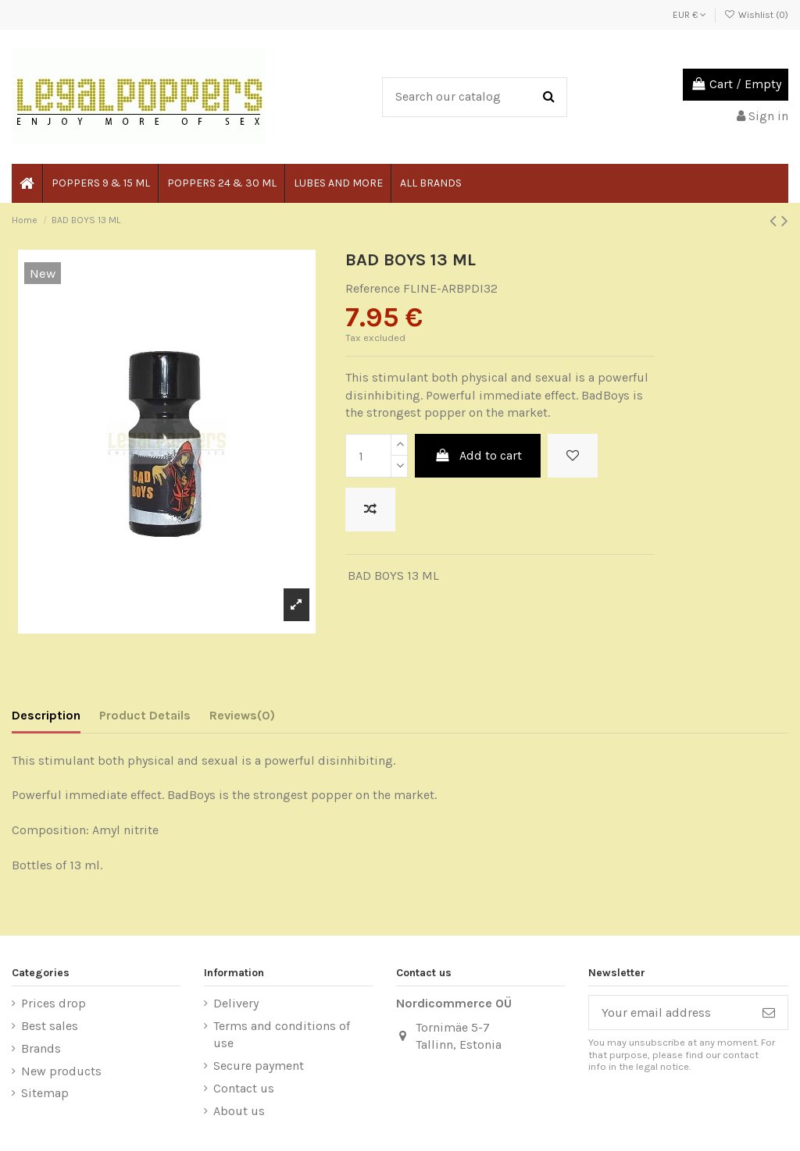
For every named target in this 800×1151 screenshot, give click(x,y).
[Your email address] (669, 1012)
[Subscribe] (769, 1012)
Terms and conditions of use (281, 1034)
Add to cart (478, 455)
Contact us (243, 1088)
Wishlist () (756, 14)
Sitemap (45, 1092)
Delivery (236, 1003)
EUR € (689, 14)
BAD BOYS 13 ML (393, 575)
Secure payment (258, 1065)
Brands (41, 1048)
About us (239, 1110)
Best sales (49, 1025)
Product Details (145, 715)
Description (46, 715)
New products (61, 1071)
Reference (372, 288)
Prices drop (53, 1003)
